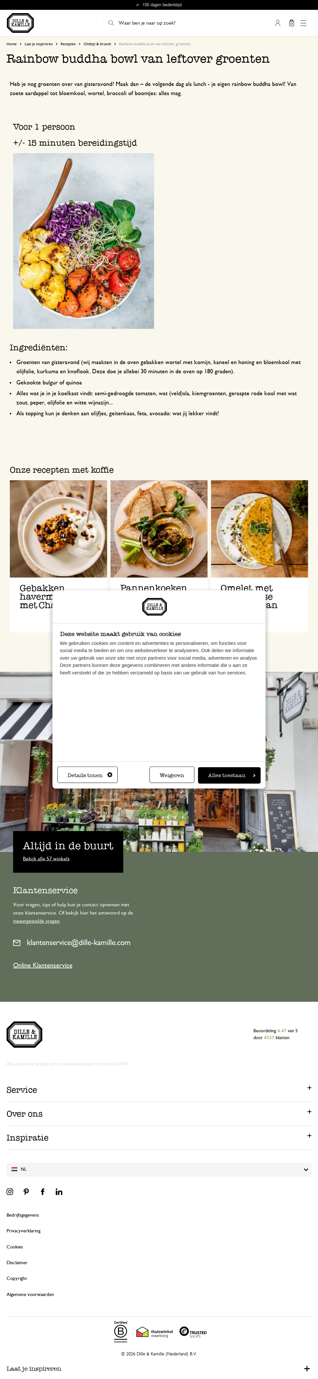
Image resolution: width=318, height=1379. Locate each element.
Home (12, 44)
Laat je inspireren (39, 44)
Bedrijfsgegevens (23, 1215)
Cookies (15, 1247)
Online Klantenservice (42, 965)
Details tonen (90, 775)
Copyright (17, 1278)
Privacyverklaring (23, 1230)
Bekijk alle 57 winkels (46, 858)
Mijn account (277, 23)
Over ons (25, 1114)
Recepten (68, 44)
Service (22, 1090)
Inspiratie (28, 1137)
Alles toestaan (231, 775)
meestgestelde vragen (36, 921)
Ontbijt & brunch (97, 44)
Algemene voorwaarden (30, 1294)
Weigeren (172, 775)
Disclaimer (17, 1262)
